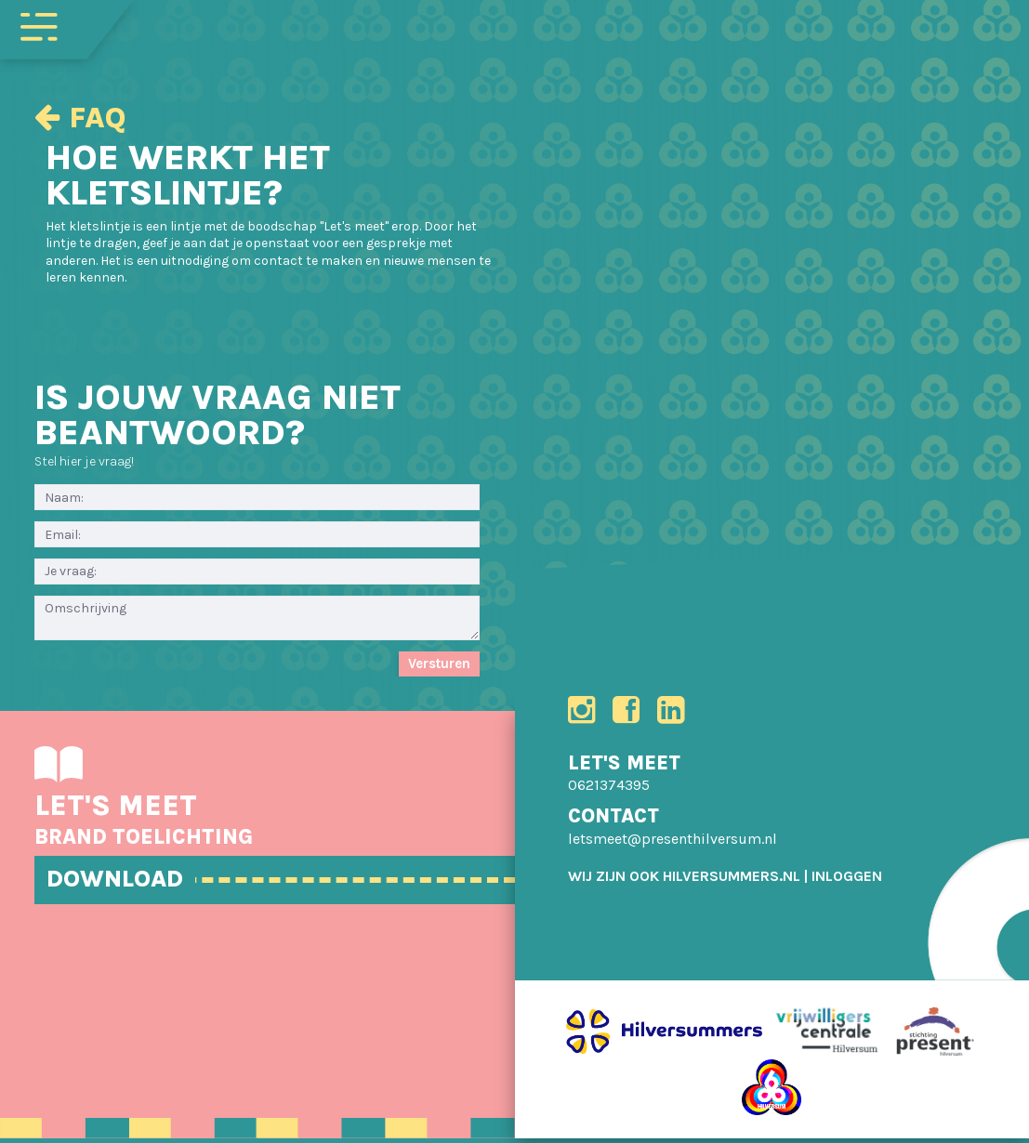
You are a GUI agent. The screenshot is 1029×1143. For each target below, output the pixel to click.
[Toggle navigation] (39, 25)
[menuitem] (846, 880)
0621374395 (609, 790)
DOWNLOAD (128, 881)
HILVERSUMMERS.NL (731, 880)
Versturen (439, 663)
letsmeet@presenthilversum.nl (672, 843)
